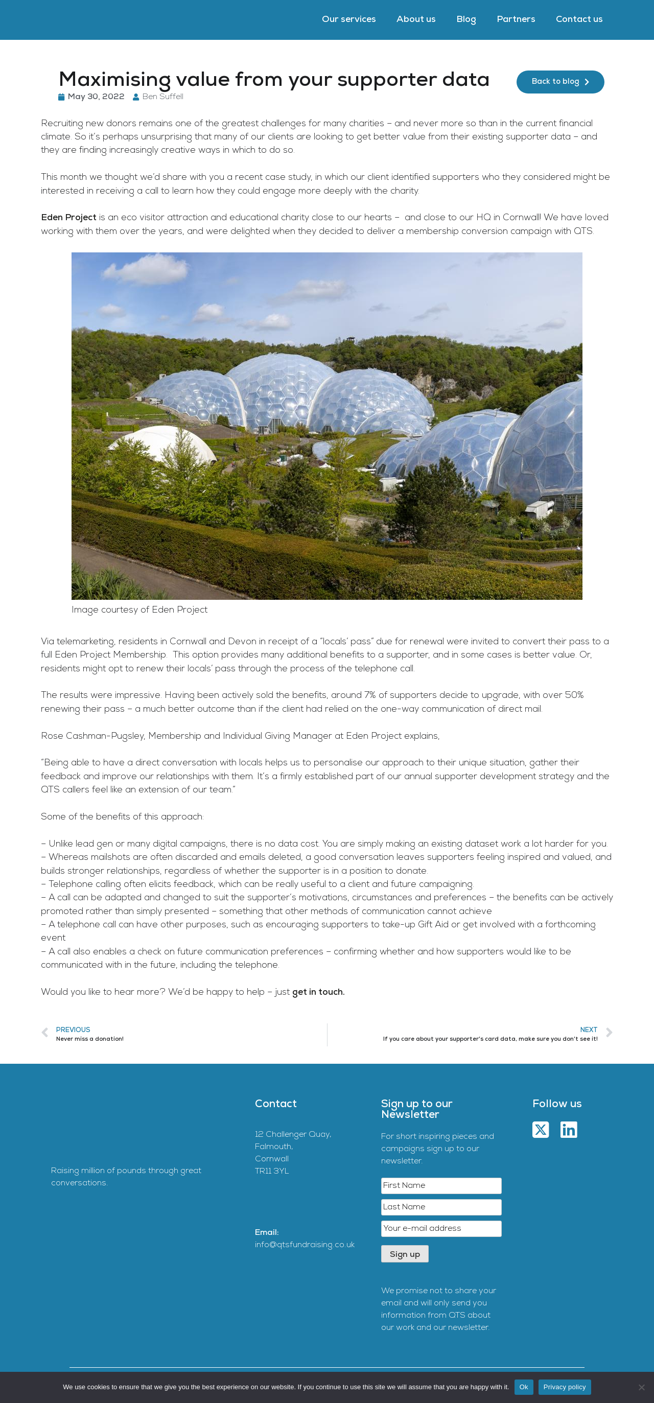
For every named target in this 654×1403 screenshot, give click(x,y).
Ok (524, 1387)
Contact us (579, 19)
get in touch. (318, 992)
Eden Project (69, 218)
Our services (349, 19)
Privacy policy (565, 1387)
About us (416, 19)
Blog (466, 19)
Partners (516, 19)
